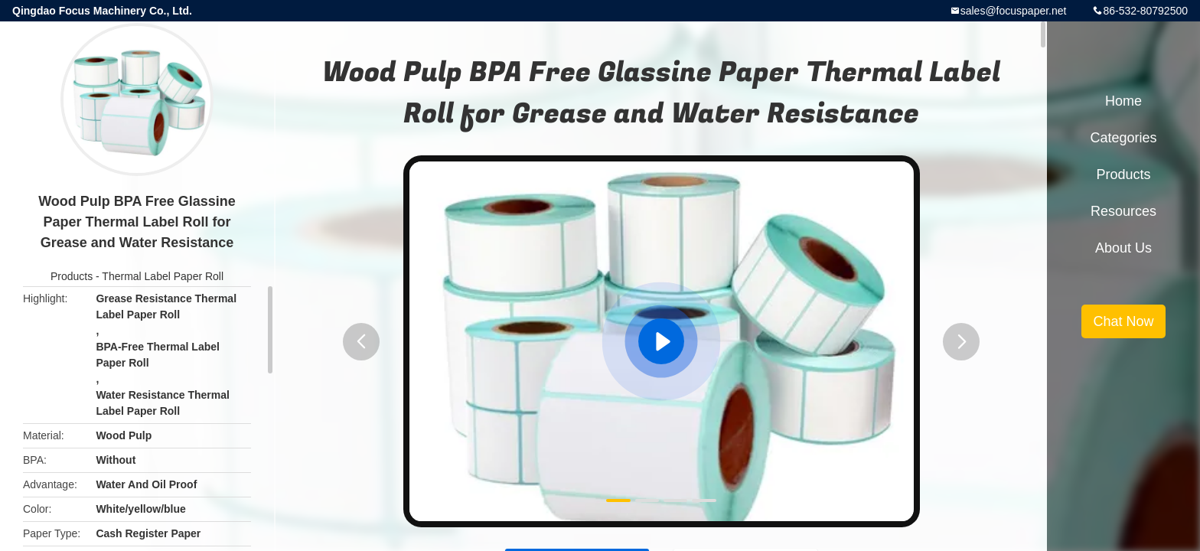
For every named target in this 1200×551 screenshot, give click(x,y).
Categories (1123, 137)
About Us (1123, 248)
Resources (1123, 211)
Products (72, 276)
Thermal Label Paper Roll (162, 276)
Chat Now (1123, 321)
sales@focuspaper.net (1013, 11)
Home (1123, 101)
